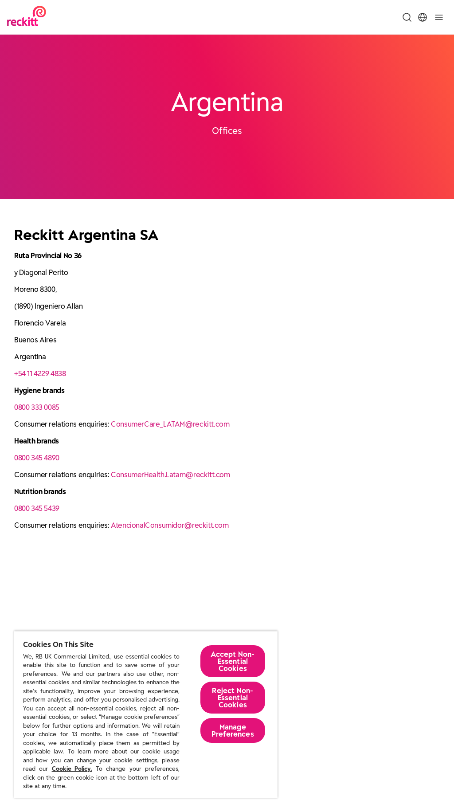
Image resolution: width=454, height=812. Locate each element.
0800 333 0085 (36, 407)
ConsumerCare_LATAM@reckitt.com (170, 424)
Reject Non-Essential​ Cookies (232, 697)
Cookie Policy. (72, 769)
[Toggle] (439, 17)
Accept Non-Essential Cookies (232, 661)
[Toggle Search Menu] (407, 17)
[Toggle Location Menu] (422, 17)
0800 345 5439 (36, 508)
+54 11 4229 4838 (40, 373)
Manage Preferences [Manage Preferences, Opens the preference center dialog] (232, 730)
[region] (146, 714)
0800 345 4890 (36, 457)
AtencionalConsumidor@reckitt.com (169, 525)
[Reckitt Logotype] (26, 17)
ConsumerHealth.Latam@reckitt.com (170, 474)
